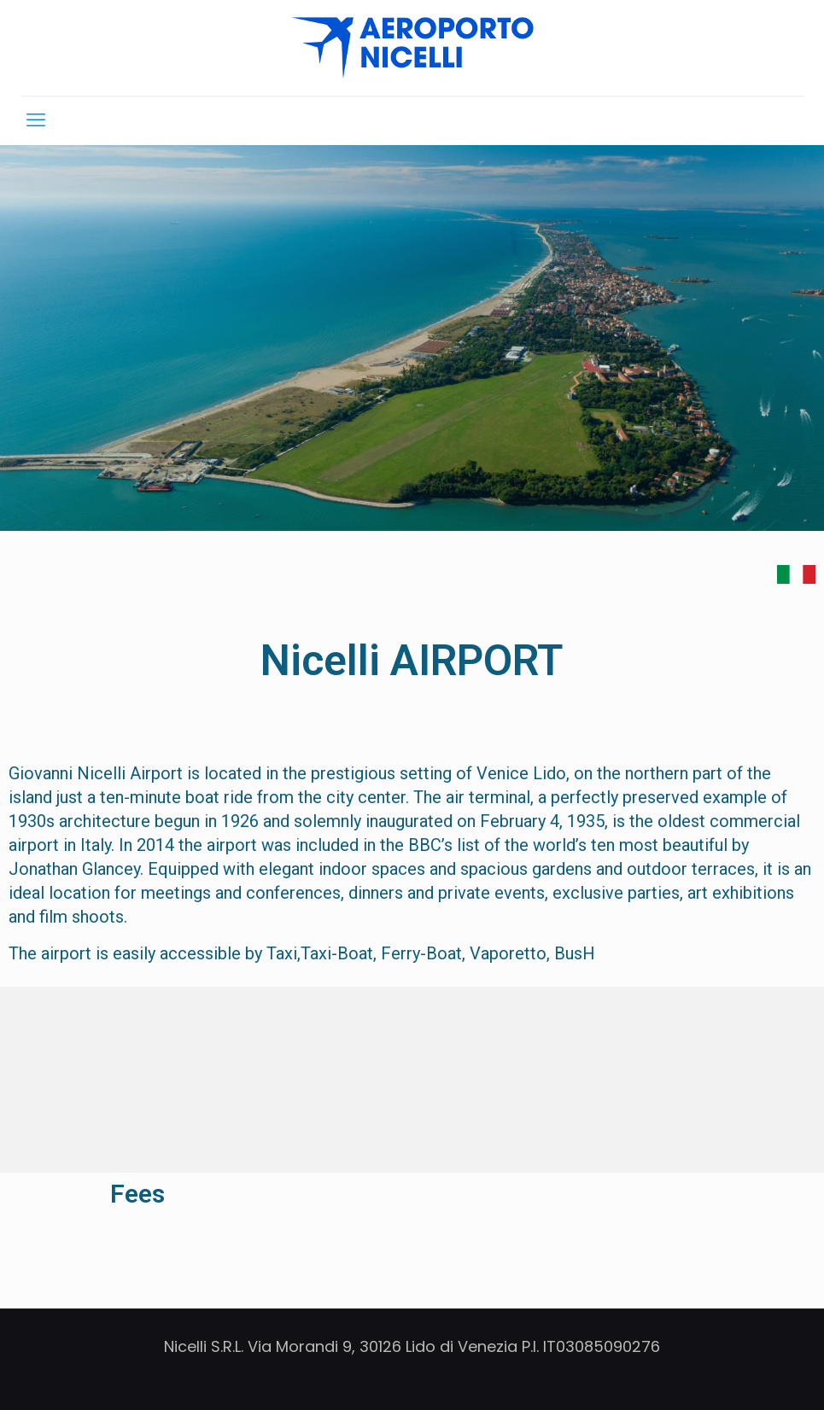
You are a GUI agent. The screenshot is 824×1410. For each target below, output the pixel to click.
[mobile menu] (35, 120)
